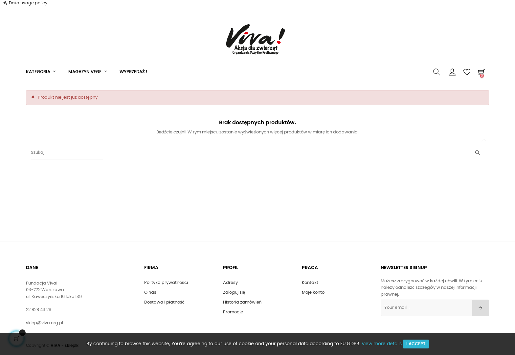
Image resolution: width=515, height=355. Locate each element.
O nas (150, 292)
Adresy (230, 283)
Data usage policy (28, 3)
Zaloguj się (234, 292)
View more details (382, 344)
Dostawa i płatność (164, 302)
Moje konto (313, 292)
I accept (416, 344)
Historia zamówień (242, 302)
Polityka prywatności (166, 283)
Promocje (233, 312)
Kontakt (310, 283)
